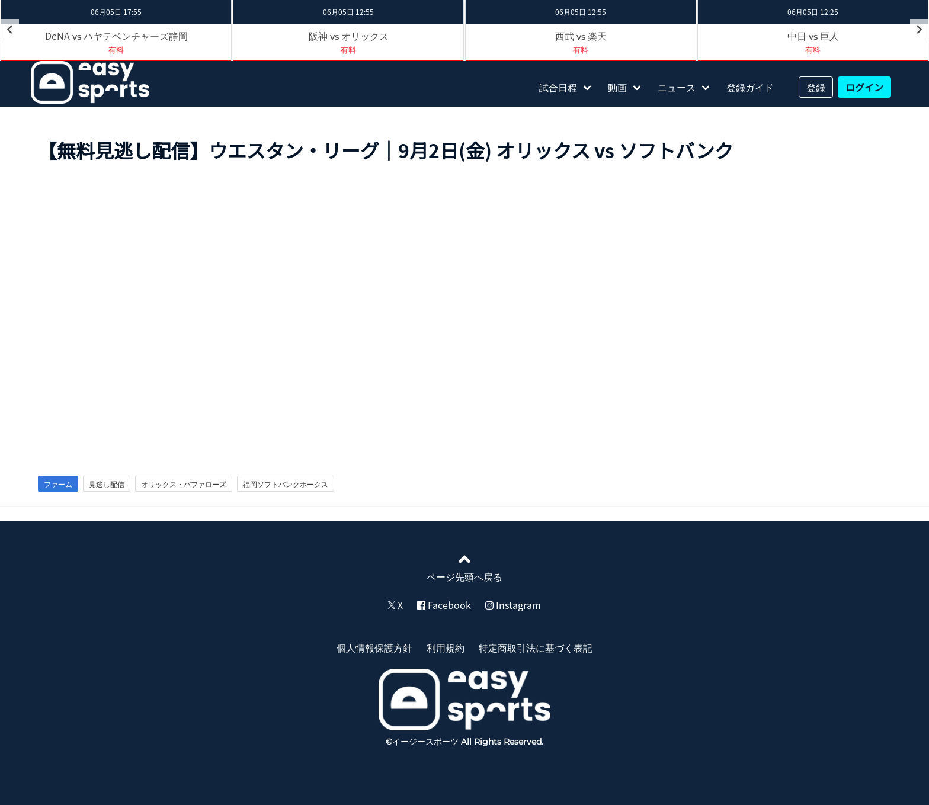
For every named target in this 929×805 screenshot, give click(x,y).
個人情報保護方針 (374, 647)
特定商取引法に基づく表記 (535, 647)
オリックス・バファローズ (183, 484)
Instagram (513, 605)
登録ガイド (750, 87)
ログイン (864, 87)
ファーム (58, 484)
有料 (116, 49)
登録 (815, 87)
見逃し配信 (106, 484)
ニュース (677, 87)
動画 (617, 87)
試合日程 (558, 87)
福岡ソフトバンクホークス (285, 484)
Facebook (444, 605)
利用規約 (445, 647)
